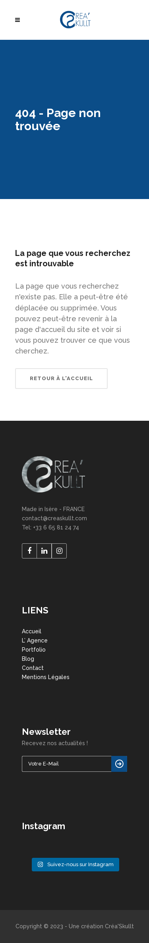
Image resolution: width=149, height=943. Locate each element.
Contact (33, 668)
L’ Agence (35, 640)
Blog (28, 659)
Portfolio (34, 649)
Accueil (31, 631)
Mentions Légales (46, 677)
